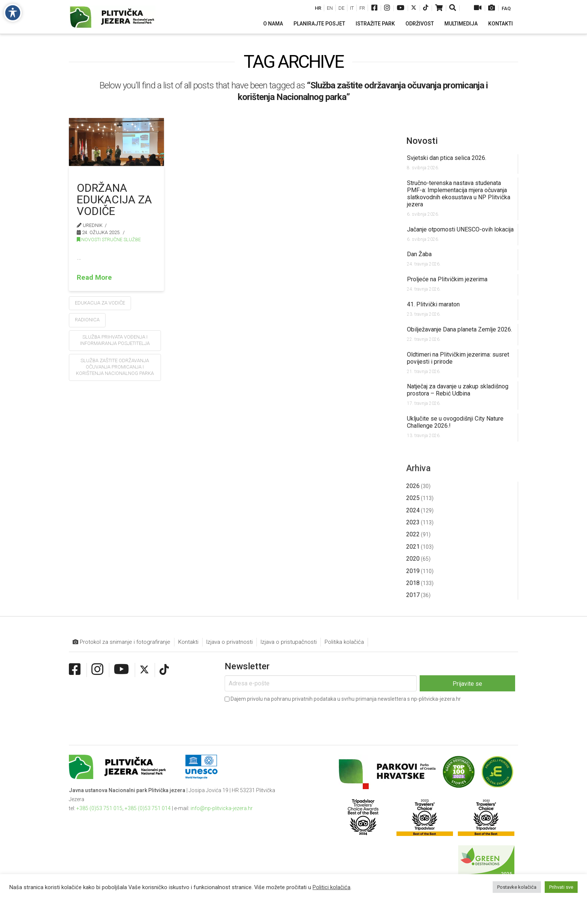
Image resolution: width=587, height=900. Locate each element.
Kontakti (188, 642)
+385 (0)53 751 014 (148, 808)
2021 (413, 546)
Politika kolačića (344, 642)
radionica (87, 319)
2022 (413, 534)
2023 (413, 522)
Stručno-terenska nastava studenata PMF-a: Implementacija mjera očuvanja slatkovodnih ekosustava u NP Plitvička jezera (458, 193)
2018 (413, 583)
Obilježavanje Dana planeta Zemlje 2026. (459, 329)
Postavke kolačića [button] (516, 887)
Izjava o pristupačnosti (289, 642)
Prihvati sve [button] (561, 887)
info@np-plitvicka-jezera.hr (222, 808)
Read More (94, 277)
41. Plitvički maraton (433, 304)
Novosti (422, 141)
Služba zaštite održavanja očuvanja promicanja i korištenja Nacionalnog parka (115, 367)
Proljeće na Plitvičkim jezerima (447, 279)
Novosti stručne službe (109, 239)
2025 (413, 497)
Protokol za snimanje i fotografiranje (121, 642)
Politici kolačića (331, 887)
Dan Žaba (419, 254)
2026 (413, 486)
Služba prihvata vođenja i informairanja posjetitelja (115, 340)
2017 (413, 595)
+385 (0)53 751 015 (99, 808)
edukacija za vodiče (100, 303)
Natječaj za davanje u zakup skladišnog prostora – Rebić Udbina (457, 390)
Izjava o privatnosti (229, 642)
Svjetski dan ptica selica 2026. (446, 157)
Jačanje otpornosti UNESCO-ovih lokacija (460, 229)
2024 (413, 510)
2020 (413, 558)
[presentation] (281, 718)
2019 (413, 571)
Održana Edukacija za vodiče (114, 199)
